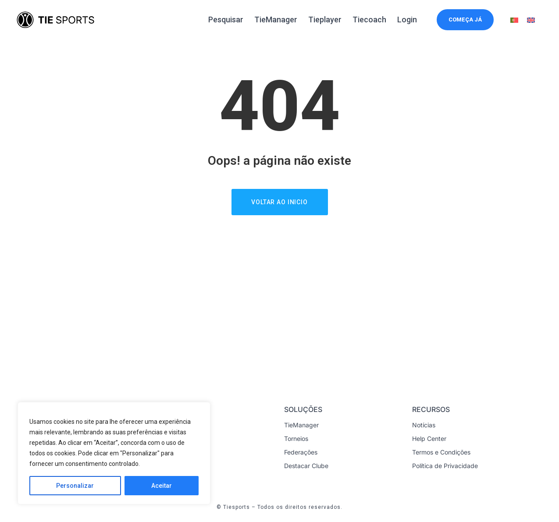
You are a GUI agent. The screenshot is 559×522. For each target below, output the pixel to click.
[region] (114, 453)
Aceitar (161, 485)
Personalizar (75, 485)
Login (407, 19)
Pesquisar (225, 19)
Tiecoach (369, 19)
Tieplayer (325, 19)
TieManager (275, 19)
